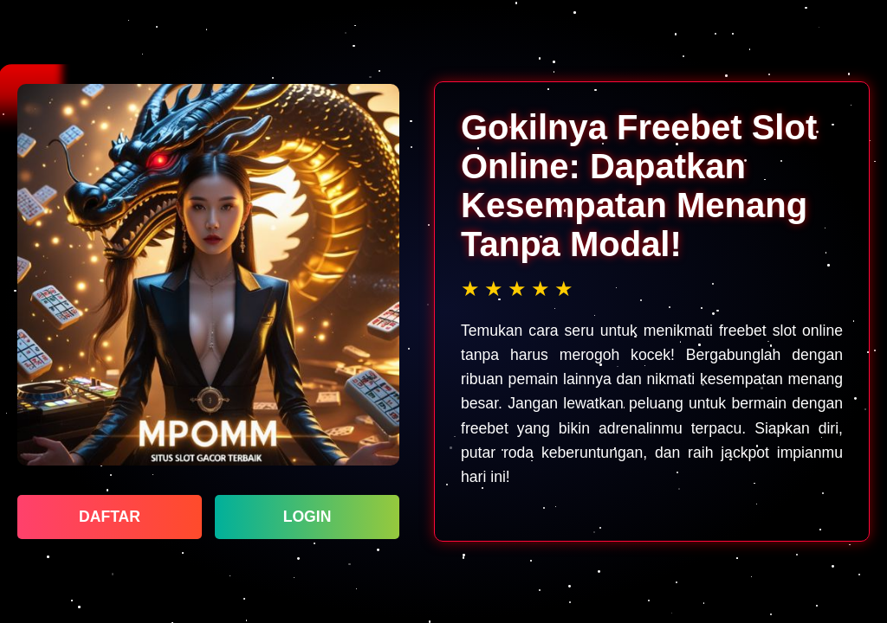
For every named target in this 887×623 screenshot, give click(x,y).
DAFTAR (109, 516)
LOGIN (307, 516)
